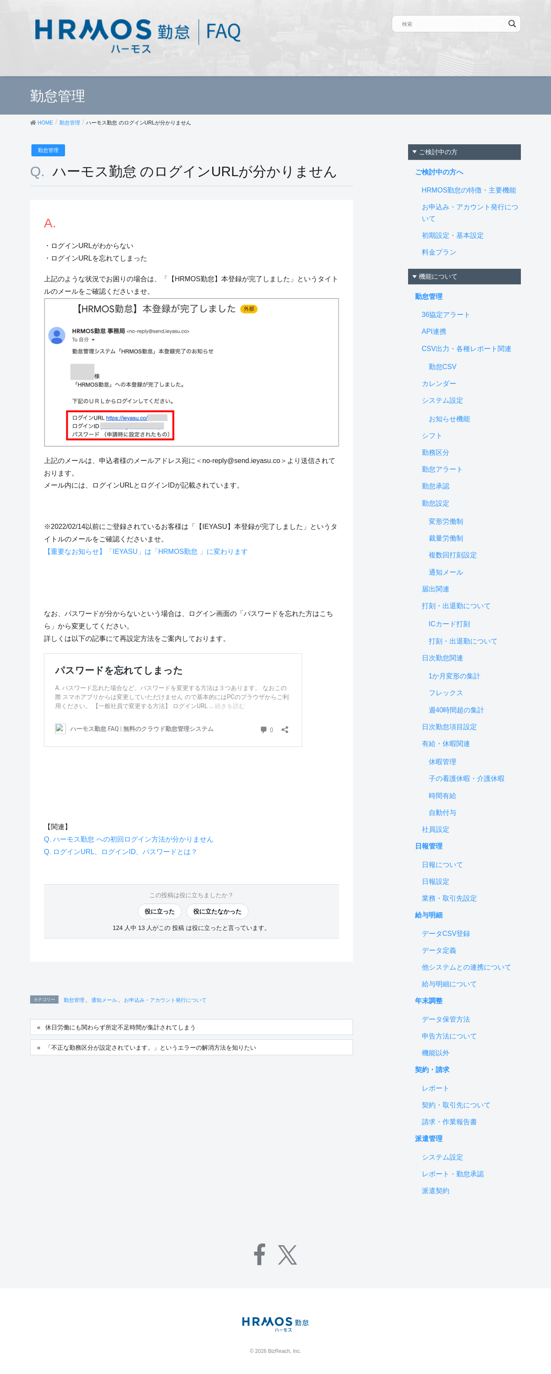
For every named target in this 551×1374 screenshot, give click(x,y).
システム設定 (442, 400)
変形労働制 (446, 521)
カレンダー (439, 383)
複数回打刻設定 (453, 555)
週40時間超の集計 (457, 710)
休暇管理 (442, 761)
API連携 (434, 331)
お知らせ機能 (449, 419)
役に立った (160, 911)
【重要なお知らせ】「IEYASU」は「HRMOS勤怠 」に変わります (146, 551)
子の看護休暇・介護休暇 (467, 778)
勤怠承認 (435, 486)
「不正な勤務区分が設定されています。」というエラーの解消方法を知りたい (150, 1047)
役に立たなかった (217, 911)
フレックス (446, 692)
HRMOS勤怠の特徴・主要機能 (469, 190)
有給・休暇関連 (446, 743)
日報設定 (435, 881)
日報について (442, 864)
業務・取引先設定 (449, 898)
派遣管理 (429, 1138)
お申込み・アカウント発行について (165, 1000)
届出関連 (435, 589)
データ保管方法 (446, 1019)
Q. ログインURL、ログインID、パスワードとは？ (121, 851)
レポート (435, 1088)
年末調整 (429, 1000)
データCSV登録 (446, 933)
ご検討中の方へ (439, 172)
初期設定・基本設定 (453, 235)
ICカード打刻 (449, 624)
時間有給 (442, 795)
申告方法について (449, 1036)
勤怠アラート (442, 469)
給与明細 (429, 915)
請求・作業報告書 (449, 1121)
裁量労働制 (446, 538)
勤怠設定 (435, 503)
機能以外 (435, 1053)
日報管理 (429, 846)
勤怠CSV (443, 366)
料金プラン (439, 252)
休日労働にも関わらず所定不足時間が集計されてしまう (120, 1027)
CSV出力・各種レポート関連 (467, 348)
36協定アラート (446, 314)
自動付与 (442, 812)
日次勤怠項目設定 (449, 727)
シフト (432, 435)
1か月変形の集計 (455, 676)
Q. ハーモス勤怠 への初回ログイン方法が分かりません (129, 839)
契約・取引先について (456, 1105)
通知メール (104, 1000)
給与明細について (449, 984)
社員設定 (435, 829)
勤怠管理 (48, 150)
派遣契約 (435, 1190)
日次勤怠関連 (442, 658)
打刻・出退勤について (456, 605)
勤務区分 (435, 452)
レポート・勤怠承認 (453, 1174)
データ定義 (439, 950)
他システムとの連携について (466, 967)
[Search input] (453, 23)
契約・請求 (432, 1069)
